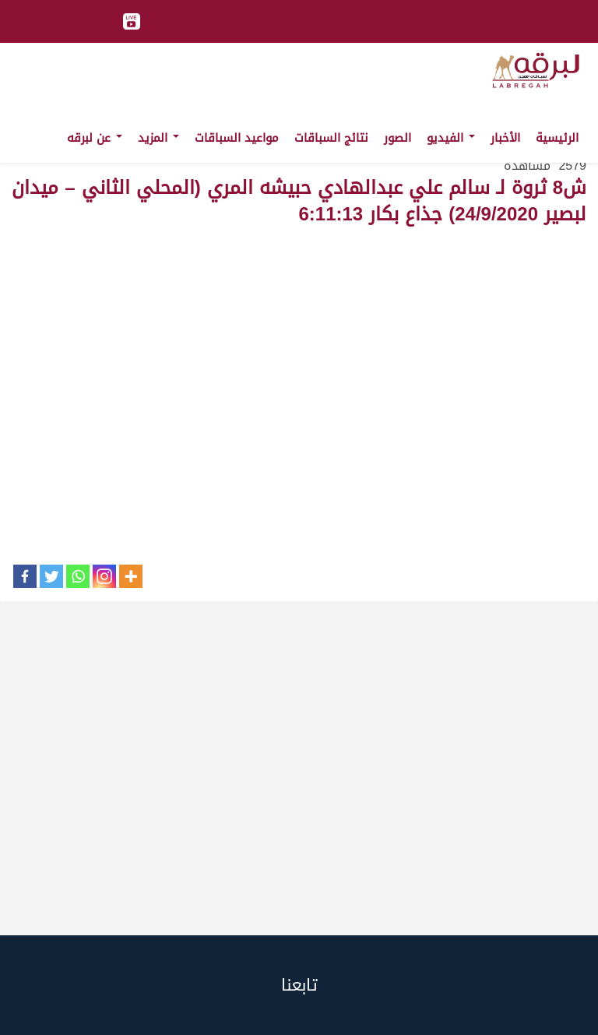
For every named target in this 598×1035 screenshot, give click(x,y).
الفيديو (451, 138)
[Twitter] (51, 576)
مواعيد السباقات (237, 138)
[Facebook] (25, 576)
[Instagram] (104, 576)
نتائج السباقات (331, 138)
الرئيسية (557, 138)
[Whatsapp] (78, 576)
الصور (397, 138)
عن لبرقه (94, 138)
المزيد (158, 138)
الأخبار (505, 138)
